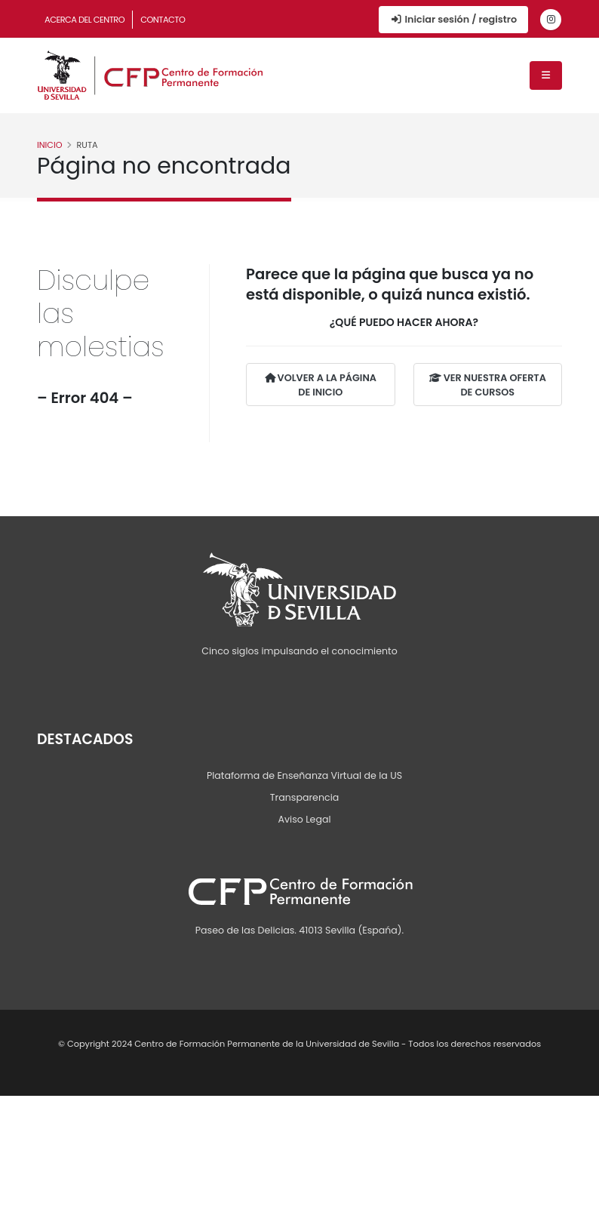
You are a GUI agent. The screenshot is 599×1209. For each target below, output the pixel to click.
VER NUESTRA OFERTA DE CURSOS (487, 385)
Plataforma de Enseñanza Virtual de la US (304, 775)
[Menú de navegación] (546, 75)
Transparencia (304, 797)
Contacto (162, 20)
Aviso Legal (304, 819)
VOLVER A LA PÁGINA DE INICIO (320, 385)
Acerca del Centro (84, 20)
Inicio (50, 145)
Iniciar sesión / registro (453, 19)
